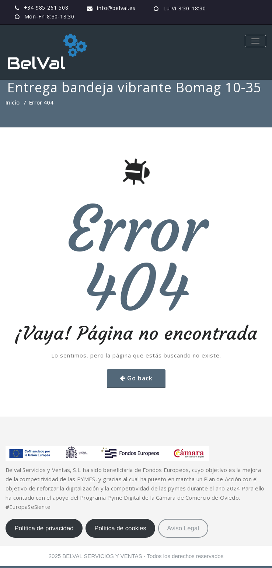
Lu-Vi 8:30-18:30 (184, 8)
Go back (140, 378)
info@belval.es (116, 7)
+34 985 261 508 (46, 7)
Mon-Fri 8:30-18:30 (49, 16)
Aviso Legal (183, 528)
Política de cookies (120, 528)
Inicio (13, 102)
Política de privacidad (43, 528)
